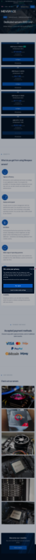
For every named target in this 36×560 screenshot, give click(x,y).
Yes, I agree (18, 286)
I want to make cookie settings (18, 290)
